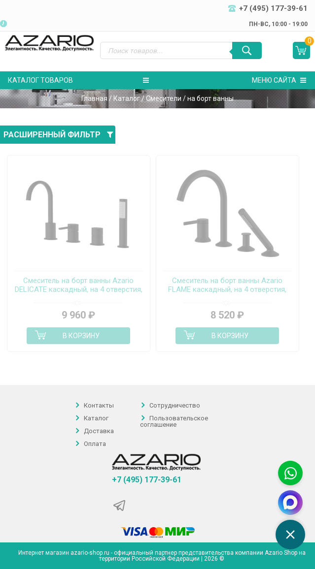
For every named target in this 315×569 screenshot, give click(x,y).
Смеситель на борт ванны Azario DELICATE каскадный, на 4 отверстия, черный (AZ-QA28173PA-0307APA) (78, 285)
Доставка (99, 431)
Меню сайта (279, 80)
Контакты (99, 405)
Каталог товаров (78, 80)
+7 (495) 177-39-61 (146, 480)
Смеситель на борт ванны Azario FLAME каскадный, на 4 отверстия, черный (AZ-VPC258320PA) (227, 285)
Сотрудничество (174, 405)
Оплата (95, 443)
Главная (94, 98)
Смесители (163, 98)
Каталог (126, 98)
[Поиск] (247, 50)
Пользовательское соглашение (174, 421)
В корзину (81, 336)
